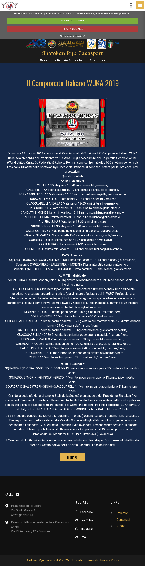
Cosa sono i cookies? (72, 36)
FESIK (121, 526)
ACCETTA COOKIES (72, 20)
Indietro (72, 457)
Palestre (122, 513)
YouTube (87, 520)
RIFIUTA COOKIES (72, 28)
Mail (84, 537)
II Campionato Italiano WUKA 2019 (72, 83)
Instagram (87, 529)
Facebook (86, 512)
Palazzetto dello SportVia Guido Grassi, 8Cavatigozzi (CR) (26, 510)
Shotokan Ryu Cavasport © (43, 560)
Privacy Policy (109, 560)
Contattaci (123, 519)
